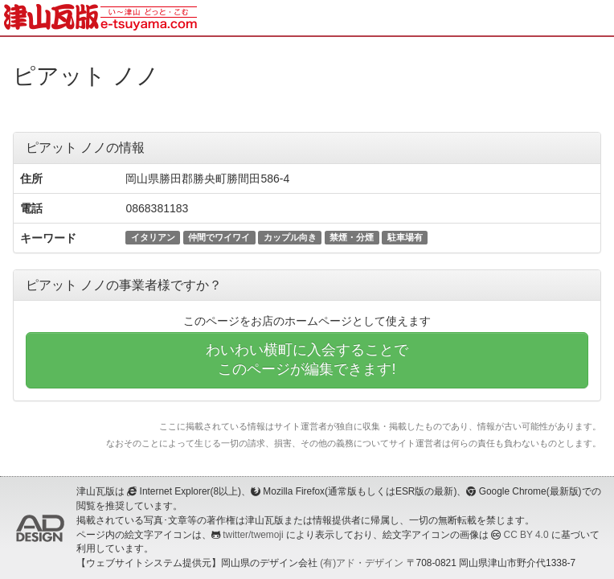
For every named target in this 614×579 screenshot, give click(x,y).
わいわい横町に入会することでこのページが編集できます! (307, 359)
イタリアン (153, 237)
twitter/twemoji (253, 534)
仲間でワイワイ (219, 237)
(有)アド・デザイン (361, 563)
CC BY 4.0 (526, 534)
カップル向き (290, 237)
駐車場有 (405, 237)
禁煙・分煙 (352, 237)
